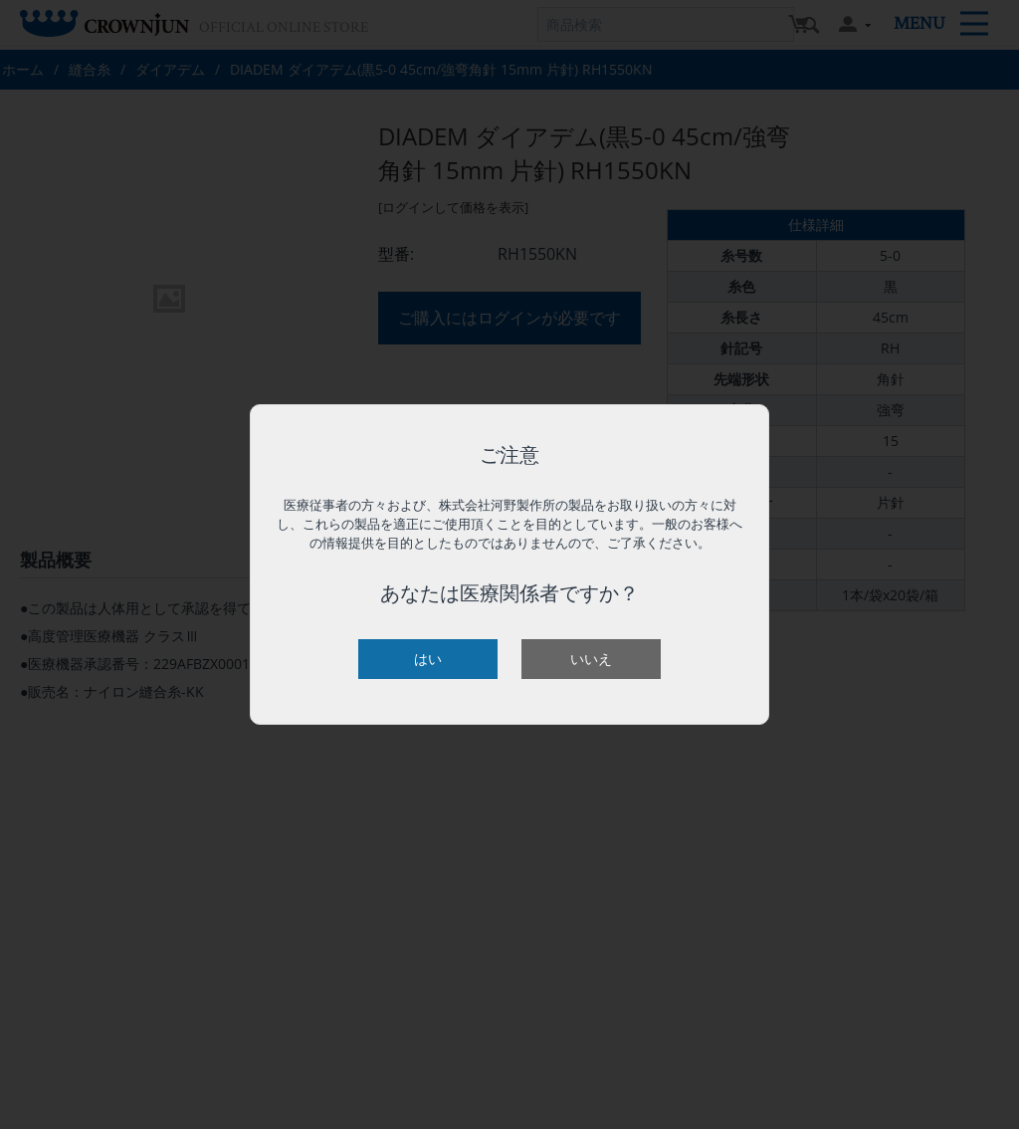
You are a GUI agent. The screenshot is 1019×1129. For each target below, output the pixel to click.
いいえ (591, 658)
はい (428, 658)
